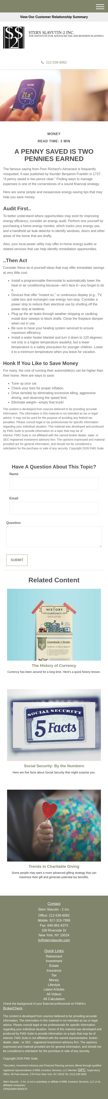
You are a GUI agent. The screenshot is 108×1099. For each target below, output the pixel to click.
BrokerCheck (12, 1008)
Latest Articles (54, 989)
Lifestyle (54, 985)
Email (13, 498)
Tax (54, 975)
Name (14, 474)
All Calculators (54, 999)
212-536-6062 (54, 62)
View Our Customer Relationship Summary (54, 17)
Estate (54, 965)
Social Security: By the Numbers (54, 766)
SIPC (82, 1070)
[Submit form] (17, 560)
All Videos (54, 994)
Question (13, 523)
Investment (54, 961)
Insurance (54, 970)
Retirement (54, 956)
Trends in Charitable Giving (54, 866)
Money (54, 980)
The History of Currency (54, 665)
